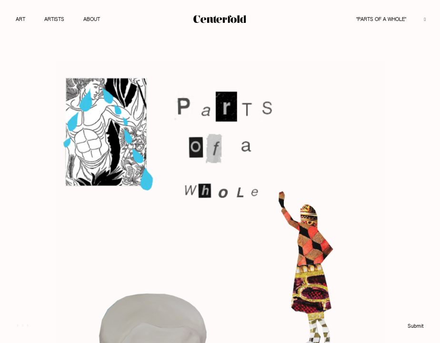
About (91, 19)
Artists (54, 19)
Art (20, 19)
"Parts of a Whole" (381, 19)
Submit (416, 326)
